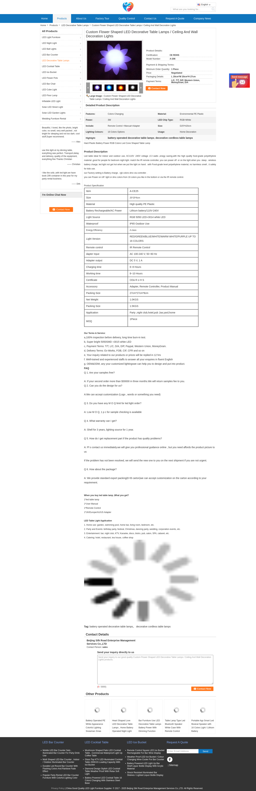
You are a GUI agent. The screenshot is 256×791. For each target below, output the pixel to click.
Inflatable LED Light (51, 101)
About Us (81, 18)
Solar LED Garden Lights (53, 113)
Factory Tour (102, 18)
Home (44, 18)
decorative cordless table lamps (153, 626)
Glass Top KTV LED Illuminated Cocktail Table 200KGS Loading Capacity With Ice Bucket (104, 762)
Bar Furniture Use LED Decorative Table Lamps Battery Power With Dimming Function (150, 725)
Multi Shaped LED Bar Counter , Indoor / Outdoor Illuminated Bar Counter (61, 760)
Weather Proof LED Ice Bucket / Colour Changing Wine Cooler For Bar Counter (145, 758)
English (205, 4)
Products (62, 18)
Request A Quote (175, 18)
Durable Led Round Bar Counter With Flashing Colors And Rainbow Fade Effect (60, 769)
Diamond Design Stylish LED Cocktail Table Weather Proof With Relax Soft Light (102, 771)
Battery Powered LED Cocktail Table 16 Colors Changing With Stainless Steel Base (103, 780)
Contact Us (150, 18)
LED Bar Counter (50, 55)
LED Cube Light (49, 89)
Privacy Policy (57, 788)
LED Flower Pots (50, 78)
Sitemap (173, 765)
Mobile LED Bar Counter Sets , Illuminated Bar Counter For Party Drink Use (61, 753)
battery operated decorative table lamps (111, 626)
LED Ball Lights (49, 49)
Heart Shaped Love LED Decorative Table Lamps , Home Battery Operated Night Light (122, 725)
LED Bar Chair (49, 84)
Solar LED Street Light (52, 107)
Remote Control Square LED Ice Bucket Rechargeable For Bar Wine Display (146, 751)
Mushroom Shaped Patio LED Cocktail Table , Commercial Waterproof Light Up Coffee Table (103, 753)
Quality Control (127, 18)
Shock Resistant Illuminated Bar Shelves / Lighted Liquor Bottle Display (145, 773)
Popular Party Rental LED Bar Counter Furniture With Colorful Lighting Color (61, 776)
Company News (202, 18)
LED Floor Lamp (49, 95)
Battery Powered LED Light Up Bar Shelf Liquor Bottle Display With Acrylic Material (145, 766)
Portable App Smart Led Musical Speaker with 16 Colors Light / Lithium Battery (202, 725)
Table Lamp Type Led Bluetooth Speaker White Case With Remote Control (175, 725)
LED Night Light (49, 43)
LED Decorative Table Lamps (75, 25)
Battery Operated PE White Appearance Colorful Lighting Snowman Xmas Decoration (95, 727)
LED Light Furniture (51, 37)
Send (205, 751)
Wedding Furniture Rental (54, 118)
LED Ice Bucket (49, 72)
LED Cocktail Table (51, 66)
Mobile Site (173, 769)
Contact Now (158, 88)
